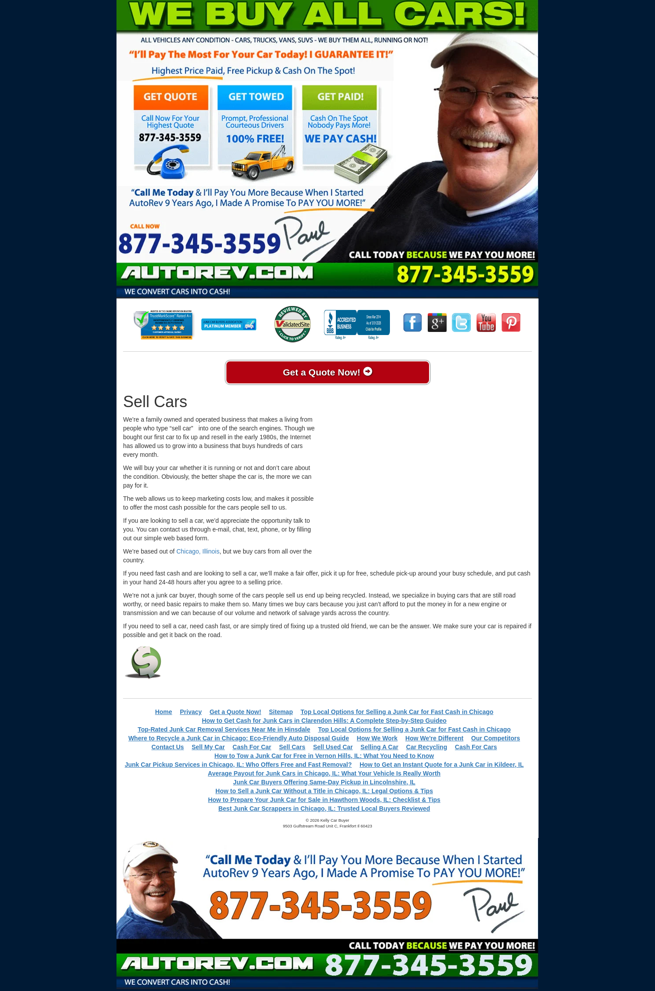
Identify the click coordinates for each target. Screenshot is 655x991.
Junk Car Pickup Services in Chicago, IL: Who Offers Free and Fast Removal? (238, 764)
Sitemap (281, 711)
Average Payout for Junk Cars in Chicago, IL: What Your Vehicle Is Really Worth (324, 773)
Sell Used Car (333, 747)
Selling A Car (379, 747)
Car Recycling (426, 747)
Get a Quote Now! (327, 372)
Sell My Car (208, 747)
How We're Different (434, 738)
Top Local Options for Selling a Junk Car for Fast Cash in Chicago (397, 711)
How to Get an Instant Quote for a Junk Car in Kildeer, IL (442, 764)
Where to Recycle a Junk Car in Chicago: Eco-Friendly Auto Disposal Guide (238, 738)
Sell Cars (292, 747)
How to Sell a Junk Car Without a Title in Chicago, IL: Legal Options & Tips (324, 790)
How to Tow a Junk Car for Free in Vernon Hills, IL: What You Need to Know (324, 755)
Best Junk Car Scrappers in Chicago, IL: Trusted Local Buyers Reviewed (324, 808)
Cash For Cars (476, 747)
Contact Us (167, 747)
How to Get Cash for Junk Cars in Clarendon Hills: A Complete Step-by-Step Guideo (324, 720)
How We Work (377, 738)
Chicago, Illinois (197, 551)
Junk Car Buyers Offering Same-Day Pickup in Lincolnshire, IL (324, 782)
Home (163, 711)
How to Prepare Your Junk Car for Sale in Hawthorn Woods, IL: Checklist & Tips (324, 799)
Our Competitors (495, 738)
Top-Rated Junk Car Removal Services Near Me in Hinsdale (224, 729)
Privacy (191, 711)
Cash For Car (252, 747)
